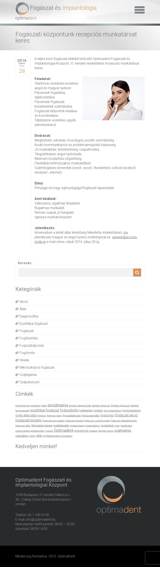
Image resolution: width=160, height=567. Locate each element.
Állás (23, 309)
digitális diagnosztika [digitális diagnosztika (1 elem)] (80, 405)
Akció (24, 302)
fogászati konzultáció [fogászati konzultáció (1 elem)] (53, 420)
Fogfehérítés (29, 338)
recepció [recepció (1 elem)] (93, 431)
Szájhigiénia (28, 375)
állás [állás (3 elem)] (39, 435)
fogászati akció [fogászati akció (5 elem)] (126, 415)
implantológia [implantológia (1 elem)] (77, 425)
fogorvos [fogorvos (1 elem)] (42, 415)
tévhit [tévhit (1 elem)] (32, 436)
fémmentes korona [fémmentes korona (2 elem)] (41, 425)
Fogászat (27, 331)
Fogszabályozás (32, 346)
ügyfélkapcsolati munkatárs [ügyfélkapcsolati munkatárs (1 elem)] (57, 436)
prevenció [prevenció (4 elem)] (81, 431)
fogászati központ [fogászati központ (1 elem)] (74, 420)
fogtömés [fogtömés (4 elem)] (107, 415)
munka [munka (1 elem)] (49, 431)
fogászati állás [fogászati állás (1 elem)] (23, 425)
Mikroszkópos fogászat (37, 367)
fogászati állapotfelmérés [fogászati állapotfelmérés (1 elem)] (124, 420)
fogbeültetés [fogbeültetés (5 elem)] (69, 410)
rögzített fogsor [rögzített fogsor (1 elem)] (106, 431)
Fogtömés (27, 353)
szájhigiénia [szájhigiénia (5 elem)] (122, 431)
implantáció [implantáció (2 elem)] (107, 425)
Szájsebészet (29, 382)
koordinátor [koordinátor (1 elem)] (126, 425)
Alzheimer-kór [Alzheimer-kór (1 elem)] (22, 405)
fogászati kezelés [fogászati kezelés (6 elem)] (28, 420)
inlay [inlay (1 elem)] (117, 425)
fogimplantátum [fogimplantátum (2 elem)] (131, 410)
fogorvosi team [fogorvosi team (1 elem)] (54, 415)
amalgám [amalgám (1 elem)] (36, 405)
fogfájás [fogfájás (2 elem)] (98, 410)
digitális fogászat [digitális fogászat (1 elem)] (101, 405)
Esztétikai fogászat (34, 324)
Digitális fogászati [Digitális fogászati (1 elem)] (120, 405)
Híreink (24, 360)
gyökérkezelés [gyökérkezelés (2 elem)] (61, 425)
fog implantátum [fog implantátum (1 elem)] (113, 410)
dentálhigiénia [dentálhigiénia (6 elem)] (58, 405)
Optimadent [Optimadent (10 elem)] (64, 430)
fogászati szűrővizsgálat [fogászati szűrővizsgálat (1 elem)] (97, 420)
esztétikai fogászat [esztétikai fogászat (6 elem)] (44, 410)
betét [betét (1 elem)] (44, 405)
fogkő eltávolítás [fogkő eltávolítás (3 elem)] (26, 415)
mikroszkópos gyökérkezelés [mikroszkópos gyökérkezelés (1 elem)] (29, 431)
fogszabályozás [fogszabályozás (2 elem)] (72, 415)
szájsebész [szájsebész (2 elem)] (22, 435)
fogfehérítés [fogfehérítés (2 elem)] (86, 410)
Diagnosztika (29, 316)
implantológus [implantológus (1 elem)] (92, 425)
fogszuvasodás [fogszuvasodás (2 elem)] (90, 415)
